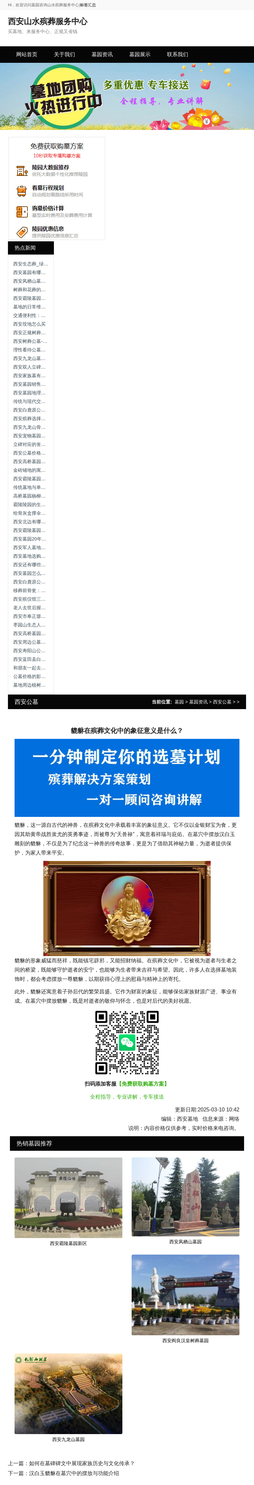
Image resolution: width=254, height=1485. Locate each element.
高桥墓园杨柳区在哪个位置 (41, 496)
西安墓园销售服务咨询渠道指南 (45, 384)
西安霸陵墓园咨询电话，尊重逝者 (48, 298)
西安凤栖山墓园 (185, 1241)
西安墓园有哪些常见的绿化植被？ (48, 272)
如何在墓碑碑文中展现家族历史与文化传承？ (82, 1463)
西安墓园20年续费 (32, 539)
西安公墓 (222, 701)
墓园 (179, 701)
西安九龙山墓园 (68, 1439)
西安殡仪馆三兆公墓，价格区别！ (48, 599)
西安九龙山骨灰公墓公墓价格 (43, 427)
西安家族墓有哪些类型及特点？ (45, 375)
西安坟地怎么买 (29, 324)
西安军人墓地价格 (31, 547)
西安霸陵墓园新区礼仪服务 (41, 478)
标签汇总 (88, 5)
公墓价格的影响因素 (34, 676)
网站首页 (26, 54)
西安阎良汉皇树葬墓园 (185, 1340)
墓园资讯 (198, 701)
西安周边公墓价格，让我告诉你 (45, 642)
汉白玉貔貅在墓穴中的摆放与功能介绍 (74, 1473)
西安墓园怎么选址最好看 (38, 573)
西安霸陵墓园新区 (68, 1243)
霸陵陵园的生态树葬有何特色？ (45, 504)
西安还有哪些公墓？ (34, 564)
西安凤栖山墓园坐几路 (36, 281)
